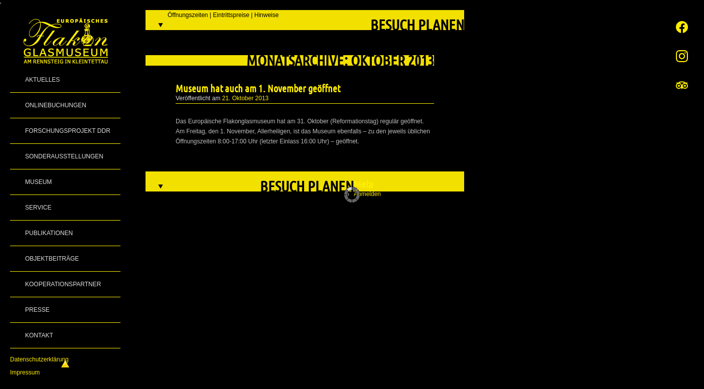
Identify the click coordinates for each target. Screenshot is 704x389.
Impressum (25, 372)
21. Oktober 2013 (245, 98)
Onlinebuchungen (55, 105)
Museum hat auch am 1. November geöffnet (258, 88)
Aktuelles (42, 79)
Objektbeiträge (52, 258)
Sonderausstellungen (64, 156)
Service (38, 207)
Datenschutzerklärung (39, 359)
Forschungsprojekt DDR (67, 130)
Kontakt (39, 335)
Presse (37, 309)
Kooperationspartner (63, 284)
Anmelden (367, 194)
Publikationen (49, 233)
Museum (38, 181)
